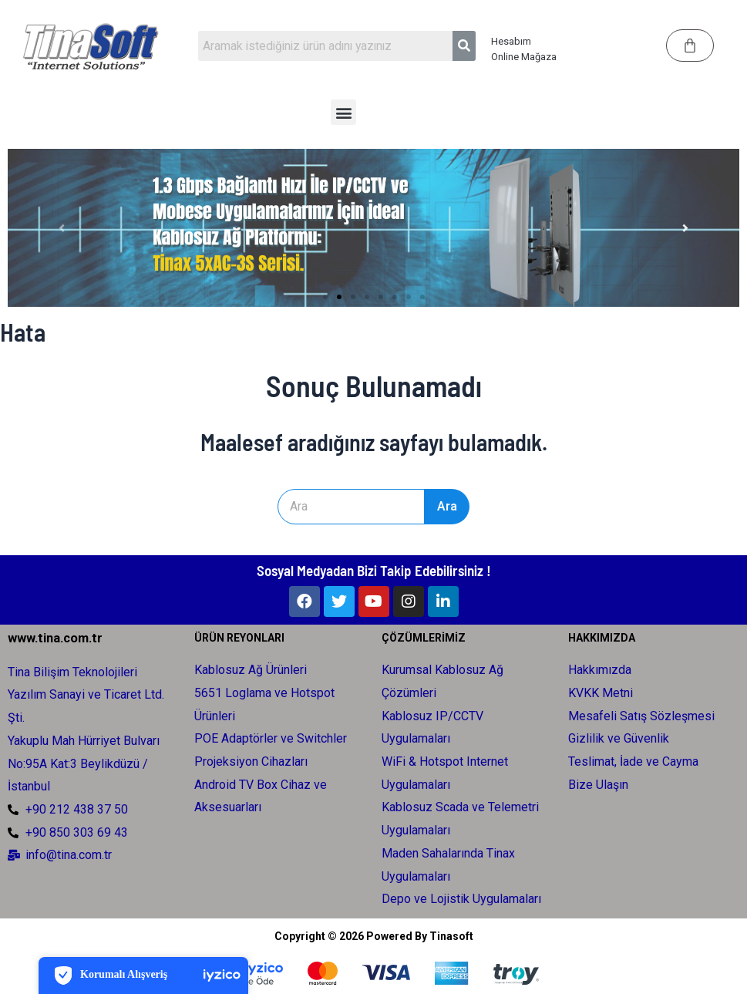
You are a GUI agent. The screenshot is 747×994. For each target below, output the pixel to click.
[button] (343, 112)
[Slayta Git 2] (339, 297)
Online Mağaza (524, 56)
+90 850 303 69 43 (76, 830)
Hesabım (511, 41)
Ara (489, 506)
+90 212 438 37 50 (76, 807)
